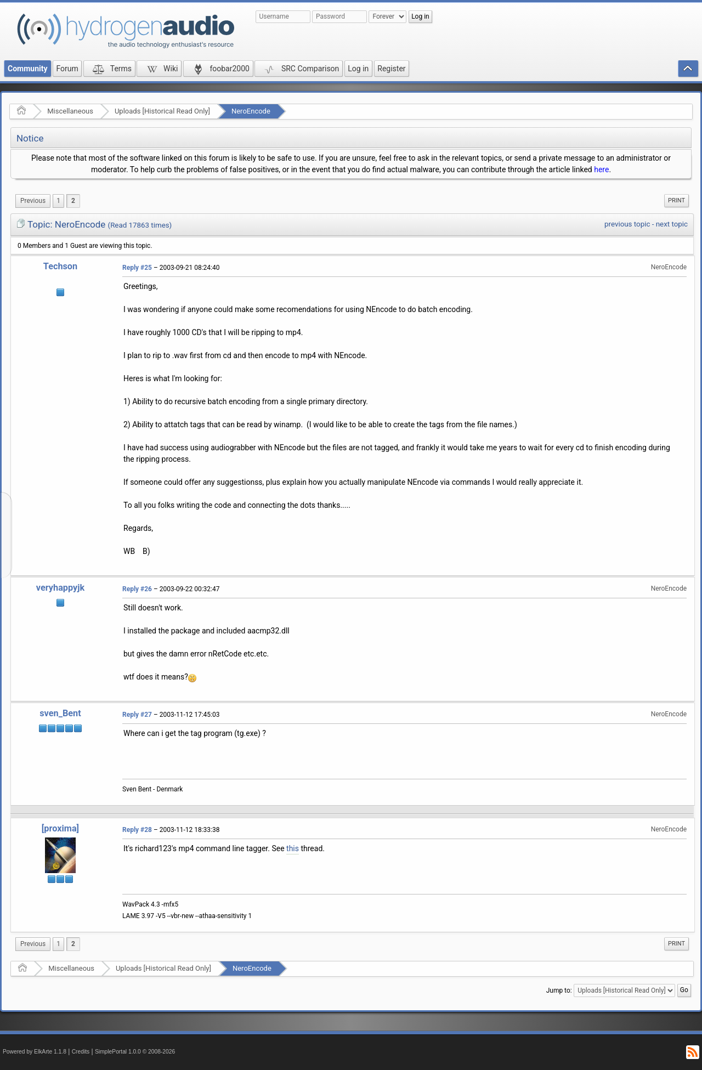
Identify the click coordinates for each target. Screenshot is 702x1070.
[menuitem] (32, 201)
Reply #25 (137, 267)
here (601, 169)
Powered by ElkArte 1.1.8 (34, 1052)
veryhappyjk (60, 587)
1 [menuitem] (58, 201)
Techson (60, 266)
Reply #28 (137, 830)
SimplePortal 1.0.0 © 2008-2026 (135, 1052)
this (292, 848)
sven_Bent (60, 713)
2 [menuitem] (73, 201)
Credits (81, 1052)
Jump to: (559, 990)
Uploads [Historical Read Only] (162, 111)
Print (676, 200)
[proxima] (60, 828)
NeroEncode (250, 111)
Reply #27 (137, 714)
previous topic (627, 224)
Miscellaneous (70, 111)
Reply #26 (137, 589)
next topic (672, 224)
